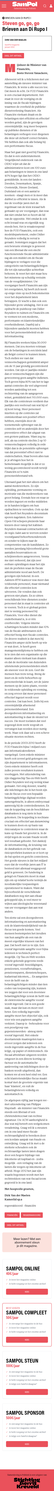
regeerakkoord (31, 1215)
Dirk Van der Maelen (15, 40)
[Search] (44, 5)
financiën (12, 1215)
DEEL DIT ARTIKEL (13, 55)
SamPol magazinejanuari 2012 (12, 46)
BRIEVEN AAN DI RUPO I (16, 18)
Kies (27, 1291)
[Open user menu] (51, 5)
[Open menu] (4, 5)
